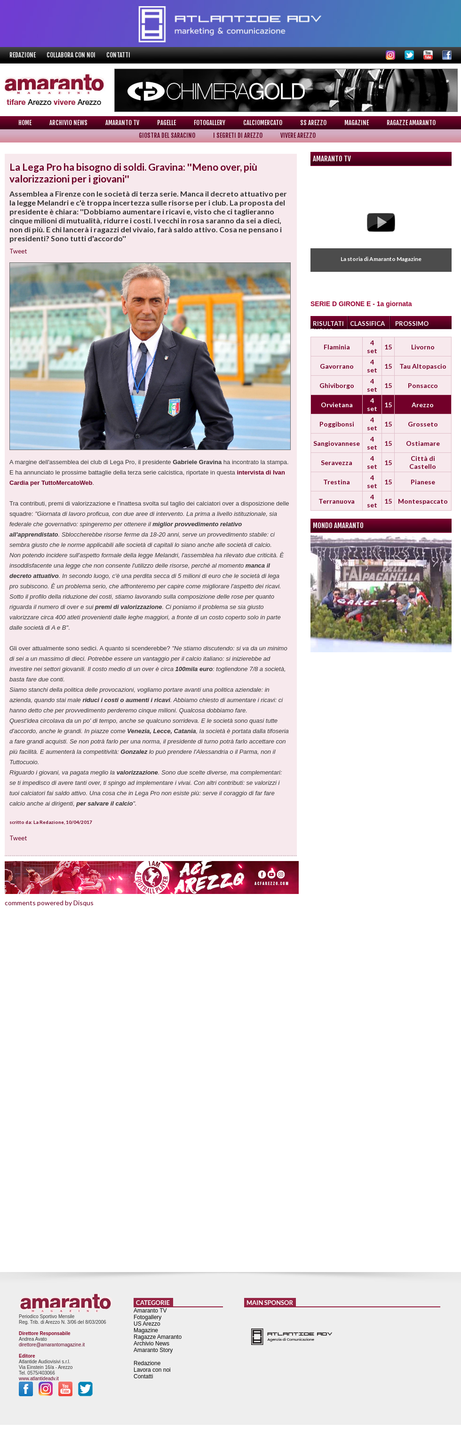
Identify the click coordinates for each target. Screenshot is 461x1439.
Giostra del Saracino (167, 135)
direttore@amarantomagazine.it (52, 1344)
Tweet (18, 251)
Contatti (118, 55)
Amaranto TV (122, 123)
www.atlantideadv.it (39, 1378)
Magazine (356, 123)
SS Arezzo (313, 123)
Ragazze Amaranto (411, 123)
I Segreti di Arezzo (237, 135)
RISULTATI (328, 323)
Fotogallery (209, 123)
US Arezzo (147, 1323)
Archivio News (68, 123)
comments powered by (49, 903)
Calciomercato (262, 123)
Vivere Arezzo (298, 135)
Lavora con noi (152, 1370)
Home (25, 123)
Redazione (23, 55)
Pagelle (166, 123)
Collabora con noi (72, 55)
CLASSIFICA (367, 323)
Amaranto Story (153, 1350)
